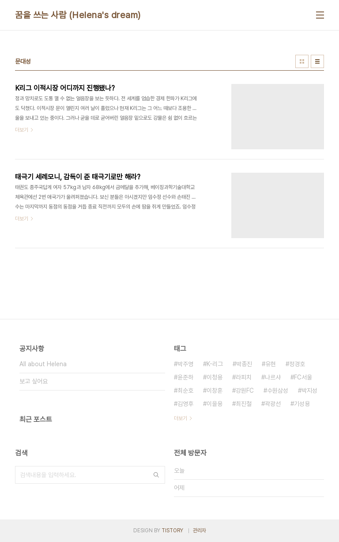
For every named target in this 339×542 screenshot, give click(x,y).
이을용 (214, 403)
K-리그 (215, 364)
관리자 (199, 530)
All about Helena (43, 364)
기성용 (302, 403)
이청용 (214, 377)
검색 (156, 474)
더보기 (180, 418)
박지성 (309, 390)
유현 (270, 364)
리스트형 (317, 61)
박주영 (185, 364)
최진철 (244, 403)
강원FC (245, 390)
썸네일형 (302, 61)
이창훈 (214, 390)
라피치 (244, 377)
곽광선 (273, 403)
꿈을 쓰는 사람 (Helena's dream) (78, 15)
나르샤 (273, 377)
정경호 (297, 364)
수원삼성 (277, 390)
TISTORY (172, 530)
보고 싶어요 (33, 381)
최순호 (185, 390)
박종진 (244, 364)
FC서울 (303, 377)
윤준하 (185, 377)
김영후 (185, 403)
